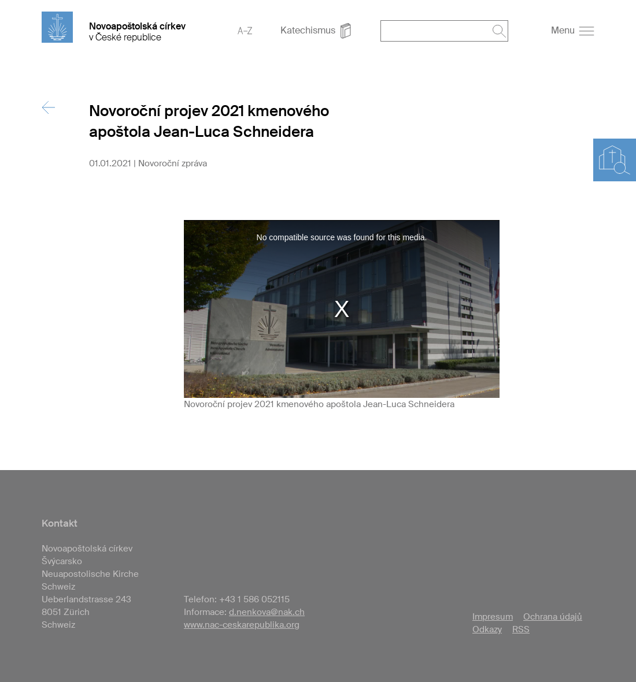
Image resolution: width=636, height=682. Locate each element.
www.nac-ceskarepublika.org (241, 625)
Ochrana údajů (552, 617)
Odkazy (487, 629)
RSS (521, 629)
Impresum (492, 617)
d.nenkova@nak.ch (267, 612)
